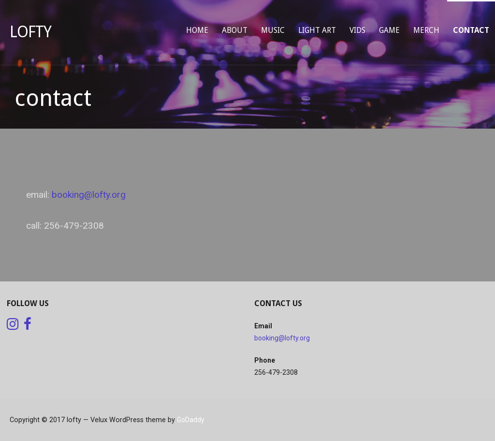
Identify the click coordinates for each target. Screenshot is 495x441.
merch (426, 30)
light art (317, 30)
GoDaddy (190, 420)
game (389, 30)
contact (471, 30)
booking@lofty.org (89, 194)
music (273, 30)
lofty (30, 32)
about (235, 30)
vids (357, 30)
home (197, 30)
